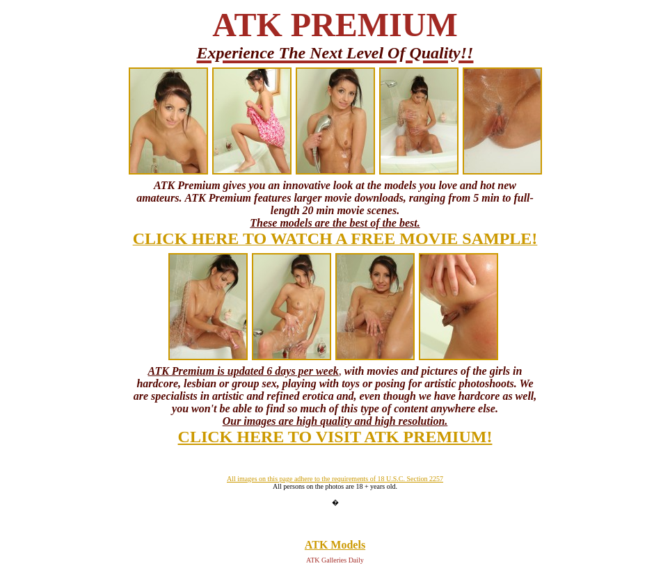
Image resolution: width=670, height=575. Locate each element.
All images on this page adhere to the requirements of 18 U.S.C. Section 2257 (335, 479)
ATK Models (335, 545)
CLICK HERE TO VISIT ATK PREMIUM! (335, 437)
